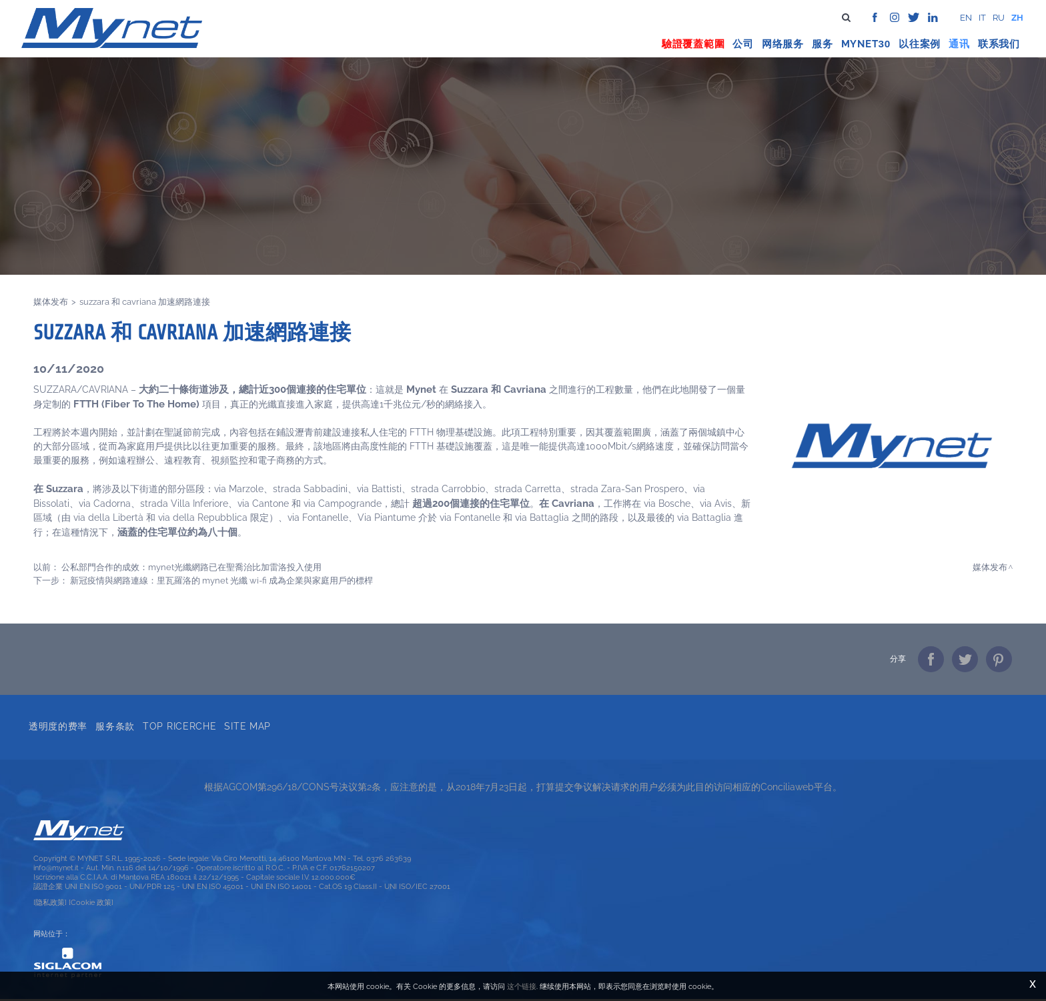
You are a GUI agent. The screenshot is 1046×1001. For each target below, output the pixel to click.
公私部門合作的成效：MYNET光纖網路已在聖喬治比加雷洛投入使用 (191, 567)
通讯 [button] (960, 39)
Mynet (860, 39)
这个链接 (521, 986)
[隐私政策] (50, 904)
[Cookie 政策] (91, 904)
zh (1017, 18)
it (982, 18)
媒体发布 (50, 302)
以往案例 (921, 39)
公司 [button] (744, 39)
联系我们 (1000, 39)
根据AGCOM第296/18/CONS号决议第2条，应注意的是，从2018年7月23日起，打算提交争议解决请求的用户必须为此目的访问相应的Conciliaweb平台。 (523, 789)
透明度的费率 (60, 726)
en (966, 18)
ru (999, 18)
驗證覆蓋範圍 (694, 39)
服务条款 (117, 726)
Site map (249, 726)
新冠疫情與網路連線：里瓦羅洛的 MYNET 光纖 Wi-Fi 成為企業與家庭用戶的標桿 (221, 580)
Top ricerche (181, 726)
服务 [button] (824, 39)
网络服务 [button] (784, 39)
